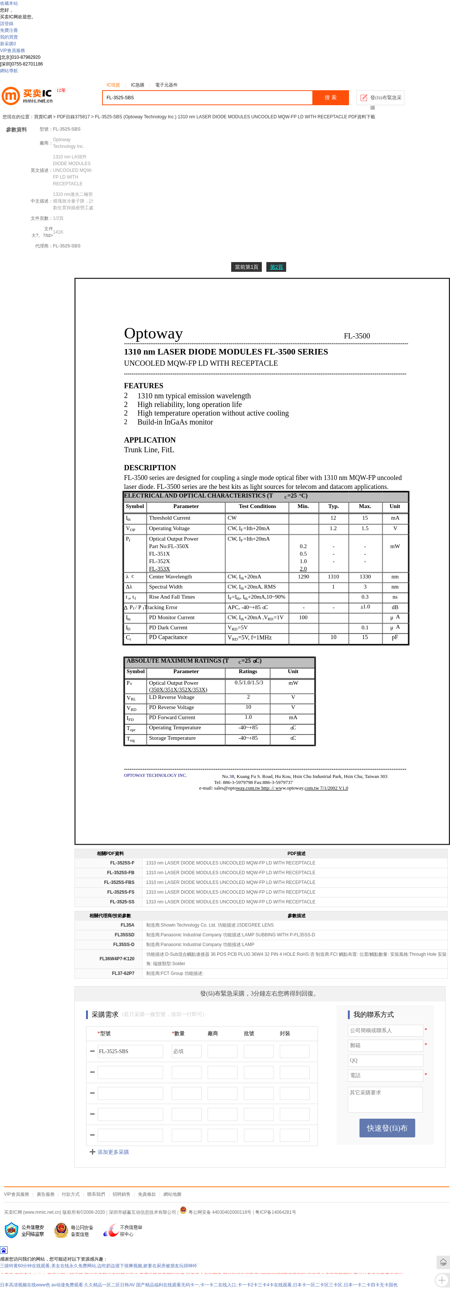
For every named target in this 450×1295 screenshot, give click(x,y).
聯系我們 (96, 1194)
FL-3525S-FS (121, 892)
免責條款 (147, 1194)
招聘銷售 (122, 1194)
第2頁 (277, 267)
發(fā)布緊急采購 (386, 100)
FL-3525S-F (122, 863)
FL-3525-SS (122, 902)
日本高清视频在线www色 (25, 1285)
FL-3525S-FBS (119, 882)
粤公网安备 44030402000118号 (215, 1212)
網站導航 (9, 70)
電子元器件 (166, 85)
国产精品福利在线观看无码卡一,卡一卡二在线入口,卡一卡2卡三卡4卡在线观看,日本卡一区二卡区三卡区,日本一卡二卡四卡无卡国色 (267, 1285)
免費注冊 (9, 30)
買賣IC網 (43, 116)
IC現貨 (113, 85)
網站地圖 (172, 1194)
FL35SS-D (124, 944)
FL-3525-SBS (67, 246)
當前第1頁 (247, 267)
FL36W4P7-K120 (117, 958)
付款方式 (71, 1194)
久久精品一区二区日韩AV (109, 1285)
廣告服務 (46, 1194)
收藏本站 (9, 3)
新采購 (8, 43)
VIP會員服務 (12, 50)
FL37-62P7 (123, 973)
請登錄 (6, 23)
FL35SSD (125, 934)
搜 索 (331, 97)
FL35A (128, 925)
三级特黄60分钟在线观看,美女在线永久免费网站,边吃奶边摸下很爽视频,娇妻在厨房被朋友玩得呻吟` (99, 1265)
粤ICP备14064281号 (275, 1212)
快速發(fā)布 (387, 1128)
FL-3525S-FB (120, 872)
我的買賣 (9, 37)
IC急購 (137, 85)
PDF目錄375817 (73, 116)
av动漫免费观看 (67, 1285)
